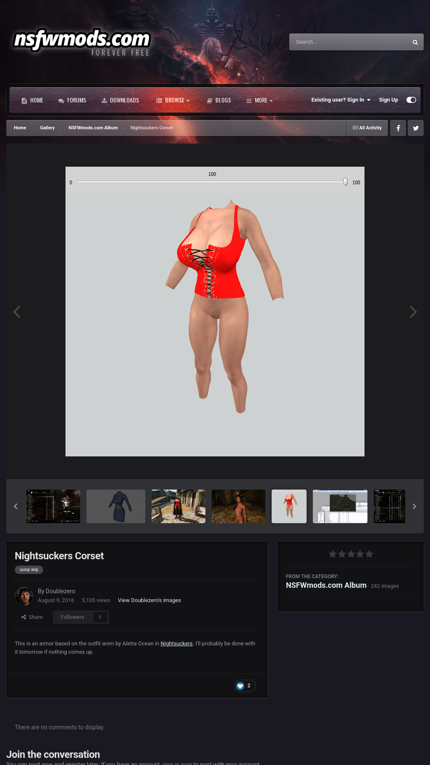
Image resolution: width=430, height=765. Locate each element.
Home (32, 100)
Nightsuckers (177, 643)
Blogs (219, 100)
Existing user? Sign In (341, 100)
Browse (173, 100)
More (259, 100)
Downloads (120, 100)
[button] (15, 506)
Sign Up (388, 100)
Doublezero (60, 591)
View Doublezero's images (149, 600)
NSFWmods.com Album (326, 585)
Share (32, 617)
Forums (72, 100)
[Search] (327, 42)
